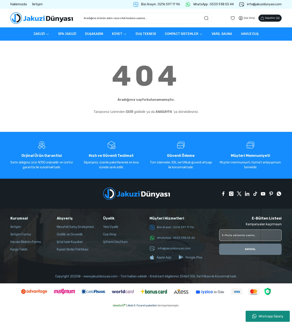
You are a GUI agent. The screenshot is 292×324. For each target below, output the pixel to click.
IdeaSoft (119, 305)
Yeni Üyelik (110, 227)
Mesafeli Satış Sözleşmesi (75, 227)
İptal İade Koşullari (70, 242)
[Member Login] (244, 18)
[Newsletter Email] (250, 235)
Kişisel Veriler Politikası (72, 249)
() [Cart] (269, 18)
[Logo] (41, 18)
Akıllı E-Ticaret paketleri (142, 305)
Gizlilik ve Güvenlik (70, 234)
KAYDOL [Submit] (250, 249)
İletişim (15, 227)
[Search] (146, 18)
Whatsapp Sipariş (267, 316)
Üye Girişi (109, 234)
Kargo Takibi (18, 249)
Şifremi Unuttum (115, 242)
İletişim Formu (20, 234)
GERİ (129, 112)
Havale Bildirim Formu (25, 242)
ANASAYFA (163, 112)
